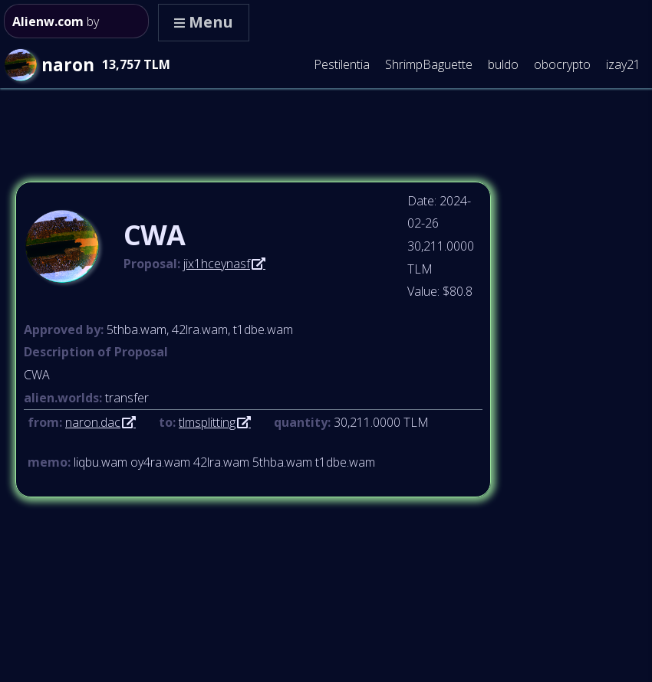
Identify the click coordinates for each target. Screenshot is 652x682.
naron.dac (92, 422)
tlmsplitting (207, 422)
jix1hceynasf (216, 263)
